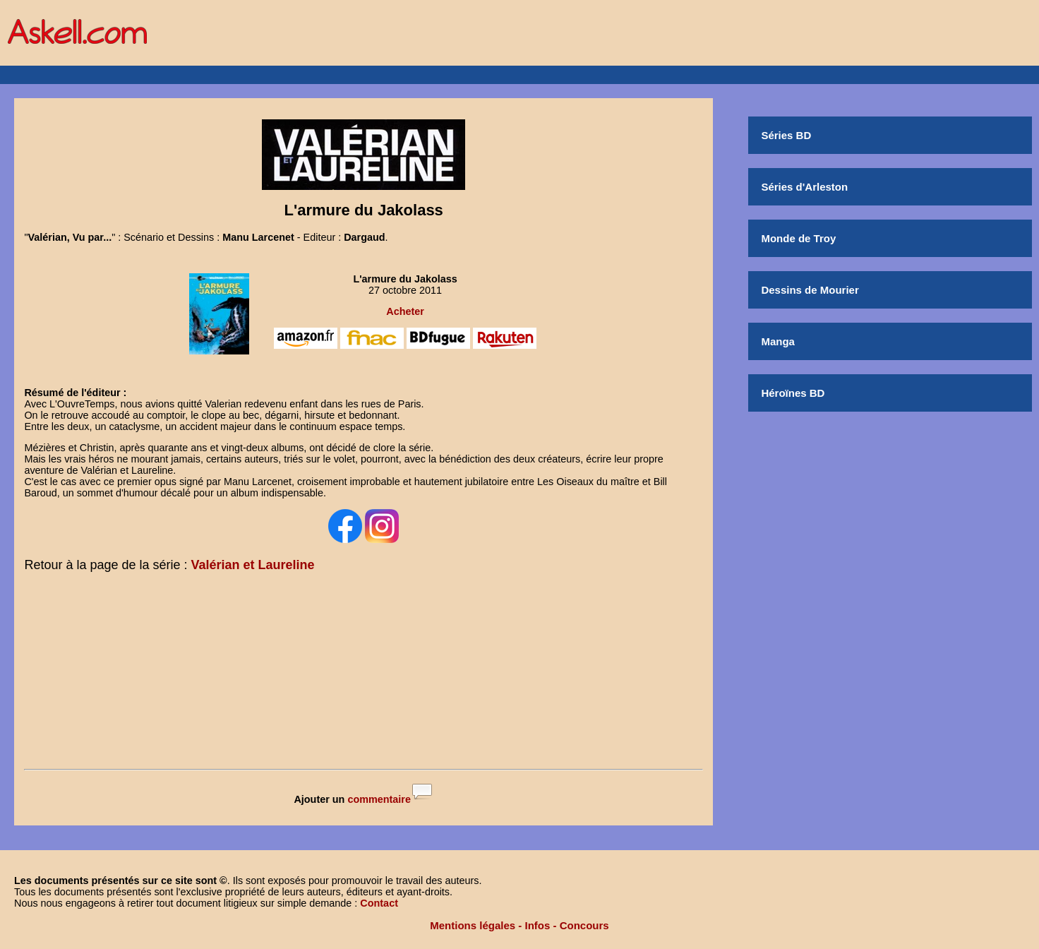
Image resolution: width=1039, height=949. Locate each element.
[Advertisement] (363, 673)
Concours (584, 925)
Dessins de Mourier (809, 290)
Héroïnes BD (792, 393)
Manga (778, 341)
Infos (538, 925)
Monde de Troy (798, 238)
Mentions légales (472, 925)
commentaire (379, 799)
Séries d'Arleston (804, 187)
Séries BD (786, 135)
